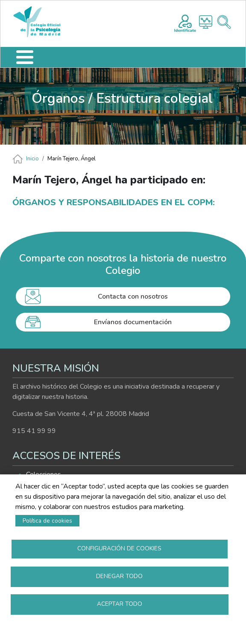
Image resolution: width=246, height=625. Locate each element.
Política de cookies (47, 521)
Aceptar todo (119, 604)
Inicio (32, 159)
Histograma (205, 22)
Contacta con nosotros (133, 296)
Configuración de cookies (119, 548)
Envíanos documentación (133, 322)
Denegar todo (119, 576)
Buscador (224, 22)
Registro (185, 22)
